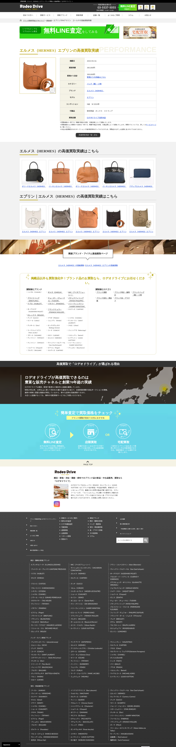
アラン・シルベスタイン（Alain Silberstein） (126, 555)
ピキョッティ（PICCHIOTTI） (81, 705)
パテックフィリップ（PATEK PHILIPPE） (75, 298)
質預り (145, 6)
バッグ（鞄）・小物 (94, 84)
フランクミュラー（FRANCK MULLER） (55, 308)
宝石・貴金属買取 (96, 532)
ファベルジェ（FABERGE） (120, 705)
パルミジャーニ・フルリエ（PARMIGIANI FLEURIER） (125, 598)
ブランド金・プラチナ (121, 297)
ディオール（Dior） (38, 649)
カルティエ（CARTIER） (79, 568)
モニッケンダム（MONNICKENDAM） (45, 723)
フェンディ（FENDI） (78, 655)
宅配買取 (64, 532)
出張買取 (64, 538)
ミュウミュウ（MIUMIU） (80, 665)
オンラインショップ (125, 532)
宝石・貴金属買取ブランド (39, 673)
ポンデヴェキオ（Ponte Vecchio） (83, 715)
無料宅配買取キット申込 (37, 543)
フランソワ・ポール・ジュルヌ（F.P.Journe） (126, 606)
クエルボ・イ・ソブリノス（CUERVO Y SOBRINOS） (124, 568)
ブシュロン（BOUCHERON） (41, 708)
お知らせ (147, 15)
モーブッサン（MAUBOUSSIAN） (122, 720)
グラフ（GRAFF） (37, 689)
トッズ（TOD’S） (116, 649)
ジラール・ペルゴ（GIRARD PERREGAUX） (46, 588)
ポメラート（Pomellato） (40, 715)
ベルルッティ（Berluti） (118, 658)
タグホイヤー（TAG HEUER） (42, 591)
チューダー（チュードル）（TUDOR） (57, 298)
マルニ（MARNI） (37, 665)
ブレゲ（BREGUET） (117, 609)
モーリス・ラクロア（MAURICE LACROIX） (47, 616)
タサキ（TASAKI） (37, 698)
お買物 (137, 6)
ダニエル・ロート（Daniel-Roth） (83, 591)
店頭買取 (64, 535)
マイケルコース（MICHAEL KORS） (123, 662)
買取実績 (79, 15)
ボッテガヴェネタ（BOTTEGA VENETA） (46, 662)
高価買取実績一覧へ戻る (88, 135)
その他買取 (94, 538)
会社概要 (121, 522)
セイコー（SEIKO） (78, 588)
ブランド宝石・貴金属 (103, 297)
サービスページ (151, 125)
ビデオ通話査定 (66, 529)
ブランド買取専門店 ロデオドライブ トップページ (43, 523)
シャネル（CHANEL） (39, 585)
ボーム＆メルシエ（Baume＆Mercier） (84, 612)
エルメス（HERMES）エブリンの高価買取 (101, 265)
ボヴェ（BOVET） (116, 612)
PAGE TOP (88, 469)
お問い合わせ (33, 540)
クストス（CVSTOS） (39, 574)
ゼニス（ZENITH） (117, 588)
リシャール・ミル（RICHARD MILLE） (45, 619)
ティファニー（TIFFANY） (40, 594)
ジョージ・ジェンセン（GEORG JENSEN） (125, 692)
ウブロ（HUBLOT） (34, 302)
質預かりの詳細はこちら (96, 77)
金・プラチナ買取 (96, 535)
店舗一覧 (96, 15)
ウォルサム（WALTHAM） (80, 679)
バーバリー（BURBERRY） (80, 652)
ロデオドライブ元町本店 (96, 118)
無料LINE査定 (66, 525)
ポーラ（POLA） (116, 711)
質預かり (64, 544)
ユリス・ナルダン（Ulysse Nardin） (83, 616)
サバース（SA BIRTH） (118, 689)
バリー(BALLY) (115, 652)
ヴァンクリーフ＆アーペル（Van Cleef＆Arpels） (127, 559)
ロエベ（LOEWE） (38, 668)
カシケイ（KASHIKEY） (39, 682)
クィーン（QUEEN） (78, 686)
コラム (130, 15)
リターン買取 (66, 541)
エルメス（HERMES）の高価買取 (71, 265)
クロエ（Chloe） (116, 636)
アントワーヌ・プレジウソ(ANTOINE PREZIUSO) (48, 559)
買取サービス (45, 15)
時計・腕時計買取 (96, 525)
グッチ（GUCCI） (77, 574)
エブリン (90, 97)
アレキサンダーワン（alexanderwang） (45, 630)
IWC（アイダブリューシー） (76, 293)
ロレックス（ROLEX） (35, 312)
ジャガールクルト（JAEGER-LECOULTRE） (86, 581)
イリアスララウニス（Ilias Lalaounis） (84, 676)
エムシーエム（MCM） (39, 633)
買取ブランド (62, 15)
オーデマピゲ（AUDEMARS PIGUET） (124, 564)
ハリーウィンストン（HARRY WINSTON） (75, 303)
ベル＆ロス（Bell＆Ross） (40, 612)
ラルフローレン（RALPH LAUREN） (123, 616)
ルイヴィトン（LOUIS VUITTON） (83, 619)
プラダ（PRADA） (116, 655)
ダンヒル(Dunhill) (116, 646)
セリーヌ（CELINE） (78, 646)
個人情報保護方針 (124, 525)
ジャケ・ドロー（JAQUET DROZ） (122, 581)
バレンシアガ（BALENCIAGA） (42, 655)
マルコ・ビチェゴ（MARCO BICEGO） (45, 720)
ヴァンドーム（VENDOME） (41, 679)
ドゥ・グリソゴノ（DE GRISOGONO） (85, 594)
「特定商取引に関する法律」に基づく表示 (133, 529)
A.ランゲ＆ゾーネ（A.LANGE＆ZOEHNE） (46, 555)
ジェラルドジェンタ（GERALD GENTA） (124, 578)
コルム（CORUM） (78, 578)
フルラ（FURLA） (77, 658)
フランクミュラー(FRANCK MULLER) (123, 708)
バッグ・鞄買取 (95, 529)
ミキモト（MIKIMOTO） (79, 720)
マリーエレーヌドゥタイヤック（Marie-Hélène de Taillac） (128, 715)
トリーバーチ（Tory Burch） (41, 652)
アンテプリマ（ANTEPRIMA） (81, 630)
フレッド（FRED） (77, 711)
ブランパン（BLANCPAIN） (41, 609)
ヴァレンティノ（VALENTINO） (121, 630)
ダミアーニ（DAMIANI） (80, 698)
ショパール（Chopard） (118, 585)
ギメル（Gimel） (37, 686)
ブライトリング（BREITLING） (33, 298)
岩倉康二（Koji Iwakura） (119, 723)
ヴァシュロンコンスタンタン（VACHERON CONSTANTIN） (86, 559)
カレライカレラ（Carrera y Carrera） (123, 682)
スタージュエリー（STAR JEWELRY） (123, 695)
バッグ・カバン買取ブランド (40, 627)
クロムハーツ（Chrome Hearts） (82, 689)
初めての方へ (28, 15)
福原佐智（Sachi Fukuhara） (120, 726)
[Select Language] (11, 744)
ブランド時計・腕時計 (121, 292)
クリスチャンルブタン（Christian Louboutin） (87, 636)
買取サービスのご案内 (69, 522)
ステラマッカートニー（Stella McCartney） (46, 646)
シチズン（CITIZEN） (39, 581)
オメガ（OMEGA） (54, 292)
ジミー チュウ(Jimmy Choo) (80, 643)
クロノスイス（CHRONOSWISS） (43, 578)
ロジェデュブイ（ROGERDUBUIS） (123, 619)
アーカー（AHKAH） (38, 676)
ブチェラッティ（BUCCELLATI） (82, 708)
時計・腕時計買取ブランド (39, 552)
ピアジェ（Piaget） (38, 603)
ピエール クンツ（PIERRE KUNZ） (83, 603)
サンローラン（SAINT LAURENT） (43, 643)
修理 (152, 6)
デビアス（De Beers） (79, 701)
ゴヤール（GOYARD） (79, 640)
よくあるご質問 (114, 15)
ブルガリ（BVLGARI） (79, 609)
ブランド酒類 (100, 292)
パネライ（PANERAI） (55, 302)
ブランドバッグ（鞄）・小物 (140, 293)
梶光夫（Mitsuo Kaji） (39, 726)
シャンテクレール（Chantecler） (82, 692)
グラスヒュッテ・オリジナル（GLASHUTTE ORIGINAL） (126, 574)
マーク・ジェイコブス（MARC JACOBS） (86, 662)
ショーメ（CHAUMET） (79, 585)
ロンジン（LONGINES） (119, 622)
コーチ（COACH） (38, 640)
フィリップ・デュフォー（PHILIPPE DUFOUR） (127, 603)
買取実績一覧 (33, 531)
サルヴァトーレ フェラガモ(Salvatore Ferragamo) (127, 640)
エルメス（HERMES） (95, 91)
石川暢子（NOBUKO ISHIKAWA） (83, 726)
